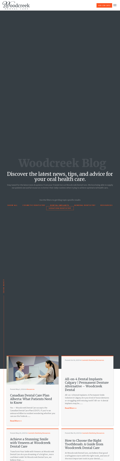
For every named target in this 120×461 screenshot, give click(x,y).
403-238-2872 (104, 5)
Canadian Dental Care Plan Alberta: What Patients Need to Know (31, 399)
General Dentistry (85, 205)
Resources (107, 205)
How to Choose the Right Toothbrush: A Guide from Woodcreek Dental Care (84, 444)
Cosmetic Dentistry (34, 205)
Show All (12, 205)
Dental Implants (59, 205)
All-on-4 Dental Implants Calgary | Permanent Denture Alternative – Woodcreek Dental (87, 384)
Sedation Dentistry (60, 208)
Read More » (16, 421)
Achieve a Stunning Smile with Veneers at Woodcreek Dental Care (30, 442)
